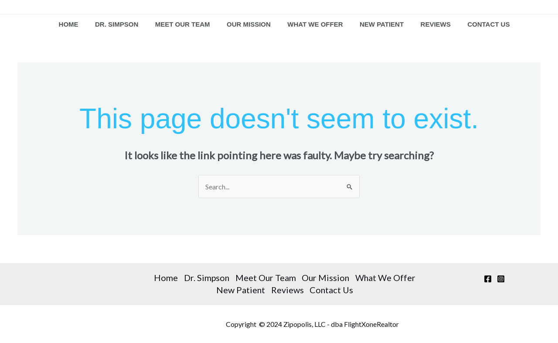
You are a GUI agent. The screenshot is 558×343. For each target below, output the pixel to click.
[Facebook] (488, 280)
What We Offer (313, 24)
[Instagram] (501, 280)
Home (75, 24)
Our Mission (249, 24)
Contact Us (481, 24)
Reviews (430, 24)
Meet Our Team (184, 24)
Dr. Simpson (121, 24)
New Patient (378, 24)
